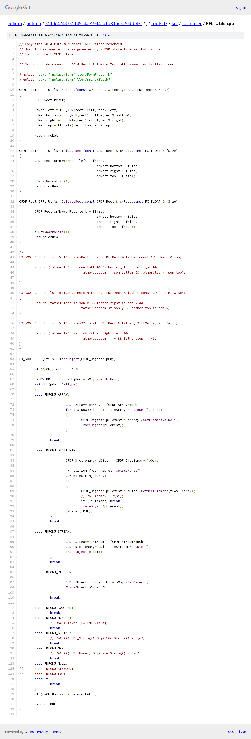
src (175, 23)
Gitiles (29, 731)
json (242, 731)
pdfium (14, 23)
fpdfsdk (159, 23)
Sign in (241, 7)
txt (231, 731)
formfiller (192, 23)
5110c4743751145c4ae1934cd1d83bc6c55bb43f (93, 23)
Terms (56, 731)
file (106, 35)
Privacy (42, 731)
